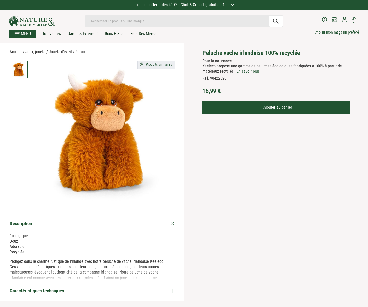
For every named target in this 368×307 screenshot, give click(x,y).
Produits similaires (159, 64)
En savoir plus (248, 71)
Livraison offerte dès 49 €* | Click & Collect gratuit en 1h (180, 4)
